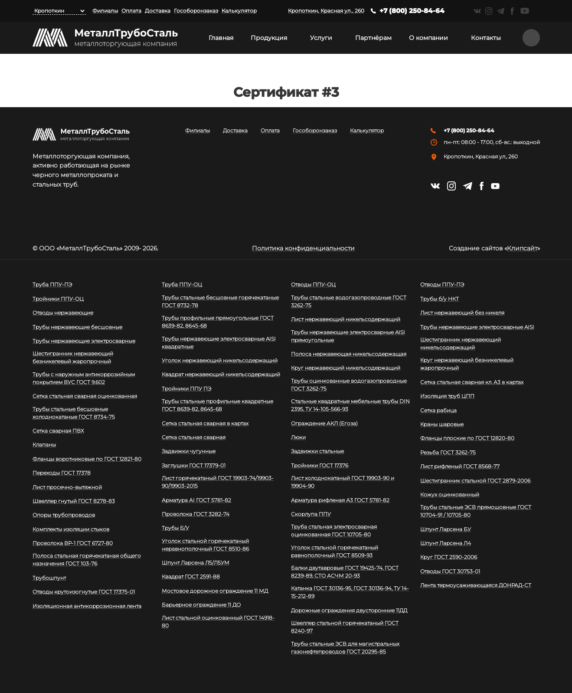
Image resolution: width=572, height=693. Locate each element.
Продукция (269, 38)
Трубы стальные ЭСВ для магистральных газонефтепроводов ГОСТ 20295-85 (345, 647)
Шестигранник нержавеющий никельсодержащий (460, 343)
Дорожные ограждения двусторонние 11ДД (349, 610)
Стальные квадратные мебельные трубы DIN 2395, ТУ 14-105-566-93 (350, 405)
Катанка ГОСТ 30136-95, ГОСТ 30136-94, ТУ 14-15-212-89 (350, 592)
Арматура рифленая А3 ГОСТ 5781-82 (340, 500)
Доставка (157, 10)
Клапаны (44, 444)
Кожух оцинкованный (449, 494)
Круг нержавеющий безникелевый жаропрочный (466, 364)
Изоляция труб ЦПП (447, 396)
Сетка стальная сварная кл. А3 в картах (471, 382)
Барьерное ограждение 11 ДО (201, 604)
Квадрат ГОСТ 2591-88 (191, 576)
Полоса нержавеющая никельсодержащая (348, 354)
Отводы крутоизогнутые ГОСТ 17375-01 (84, 591)
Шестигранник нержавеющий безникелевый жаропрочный (73, 357)
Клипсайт (522, 248)
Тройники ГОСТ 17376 (319, 465)
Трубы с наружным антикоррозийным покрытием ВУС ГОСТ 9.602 (84, 378)
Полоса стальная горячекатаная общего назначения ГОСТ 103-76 (87, 559)
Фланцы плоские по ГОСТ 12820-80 (467, 438)
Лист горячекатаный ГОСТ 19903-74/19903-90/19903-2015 (218, 482)
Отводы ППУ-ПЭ (442, 284)
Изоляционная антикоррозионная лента (87, 606)
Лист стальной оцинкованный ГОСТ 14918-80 (218, 621)
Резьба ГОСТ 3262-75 (448, 452)
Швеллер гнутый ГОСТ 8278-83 (74, 501)
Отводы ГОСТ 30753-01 (450, 571)
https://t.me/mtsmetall (500, 11)
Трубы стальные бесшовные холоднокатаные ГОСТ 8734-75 (74, 413)
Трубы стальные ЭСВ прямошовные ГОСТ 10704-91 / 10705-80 (475, 511)
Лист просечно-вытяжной (67, 487)
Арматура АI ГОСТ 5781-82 (196, 500)
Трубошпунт (49, 578)
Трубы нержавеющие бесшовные (77, 327)
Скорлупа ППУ (311, 514)
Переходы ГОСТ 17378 (62, 473)
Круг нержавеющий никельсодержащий (345, 368)
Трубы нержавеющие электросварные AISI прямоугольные (348, 336)
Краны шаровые (442, 424)
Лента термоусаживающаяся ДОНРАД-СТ (475, 585)
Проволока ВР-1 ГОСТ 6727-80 (73, 543)
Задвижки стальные (317, 451)
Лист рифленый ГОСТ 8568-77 (460, 466)
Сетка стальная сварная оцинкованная (85, 396)
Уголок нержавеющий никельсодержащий (220, 360)
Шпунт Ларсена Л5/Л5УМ (195, 562)
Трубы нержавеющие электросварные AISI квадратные (219, 342)
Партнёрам (373, 38)
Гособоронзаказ (196, 10)
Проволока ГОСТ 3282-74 (195, 514)
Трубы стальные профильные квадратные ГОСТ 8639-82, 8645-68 (217, 405)
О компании (428, 38)
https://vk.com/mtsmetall (477, 11)
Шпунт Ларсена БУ (445, 529)
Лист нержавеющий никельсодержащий (345, 319)
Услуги (321, 38)
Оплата (131, 10)
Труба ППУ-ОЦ (182, 284)
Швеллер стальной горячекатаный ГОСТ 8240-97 (345, 627)
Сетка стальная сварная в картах (205, 423)
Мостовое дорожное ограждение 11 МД (215, 591)
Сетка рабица (438, 410)
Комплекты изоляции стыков (71, 529)
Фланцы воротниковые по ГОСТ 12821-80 (87, 459)
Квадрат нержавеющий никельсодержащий (221, 374)
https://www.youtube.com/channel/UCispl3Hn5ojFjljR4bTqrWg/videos (524, 11)
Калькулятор (239, 10)
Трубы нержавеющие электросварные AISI (477, 327)
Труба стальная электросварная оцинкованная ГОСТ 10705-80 (334, 530)
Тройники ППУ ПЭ (186, 388)
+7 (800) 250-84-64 (412, 10)
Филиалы (105, 10)
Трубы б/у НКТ (439, 299)
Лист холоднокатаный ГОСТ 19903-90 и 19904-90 (342, 482)
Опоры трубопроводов (64, 515)
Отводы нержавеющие (63, 312)
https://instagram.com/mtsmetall (489, 11)
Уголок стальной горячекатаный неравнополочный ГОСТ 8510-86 (205, 545)
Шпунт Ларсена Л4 (445, 543)
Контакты (486, 38)
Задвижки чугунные (189, 451)
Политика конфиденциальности (303, 248)
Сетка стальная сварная (194, 437)
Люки (298, 437)
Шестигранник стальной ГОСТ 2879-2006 (475, 480)
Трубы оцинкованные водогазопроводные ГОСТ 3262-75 (349, 385)
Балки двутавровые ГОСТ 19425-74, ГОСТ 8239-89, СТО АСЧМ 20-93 (345, 572)
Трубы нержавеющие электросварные (84, 341)
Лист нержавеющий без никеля (462, 312)
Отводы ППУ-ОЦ (313, 284)
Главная (221, 38)
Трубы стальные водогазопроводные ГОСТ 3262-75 (348, 301)
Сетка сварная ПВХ (58, 430)
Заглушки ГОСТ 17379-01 (194, 465)
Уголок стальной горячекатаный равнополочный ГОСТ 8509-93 (334, 551)
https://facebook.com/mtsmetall (512, 11)
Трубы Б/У (175, 528)
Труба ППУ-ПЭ (52, 284)
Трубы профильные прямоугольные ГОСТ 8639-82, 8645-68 (218, 322)
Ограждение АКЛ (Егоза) (324, 423)
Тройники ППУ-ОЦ (58, 299)
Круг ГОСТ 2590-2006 (448, 557)
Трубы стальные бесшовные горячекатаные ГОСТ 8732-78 (220, 301)
